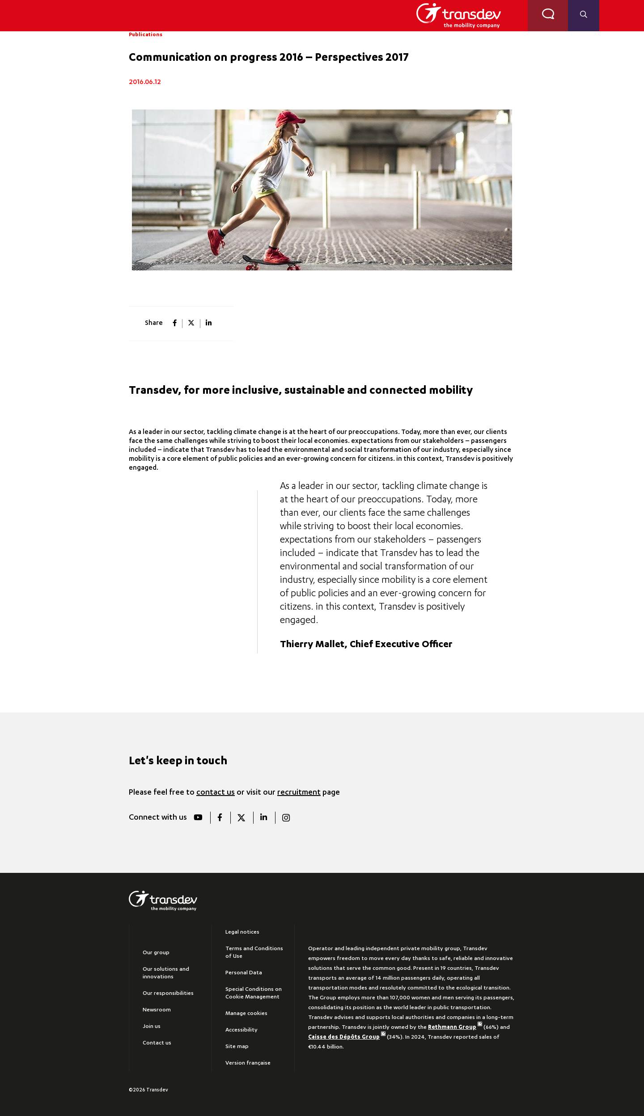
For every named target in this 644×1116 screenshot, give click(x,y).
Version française (248, 1063)
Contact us (157, 1043)
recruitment (299, 792)
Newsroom (157, 1010)
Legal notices (242, 932)
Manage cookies (246, 1014)
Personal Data (243, 973)
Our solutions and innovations (166, 973)
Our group (156, 953)
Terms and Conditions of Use (254, 953)
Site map (237, 1047)
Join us (152, 1026)
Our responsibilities (168, 993)
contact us (215, 792)
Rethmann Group (455, 1027)
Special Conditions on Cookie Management (253, 993)
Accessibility (241, 1030)
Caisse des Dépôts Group (347, 1037)
